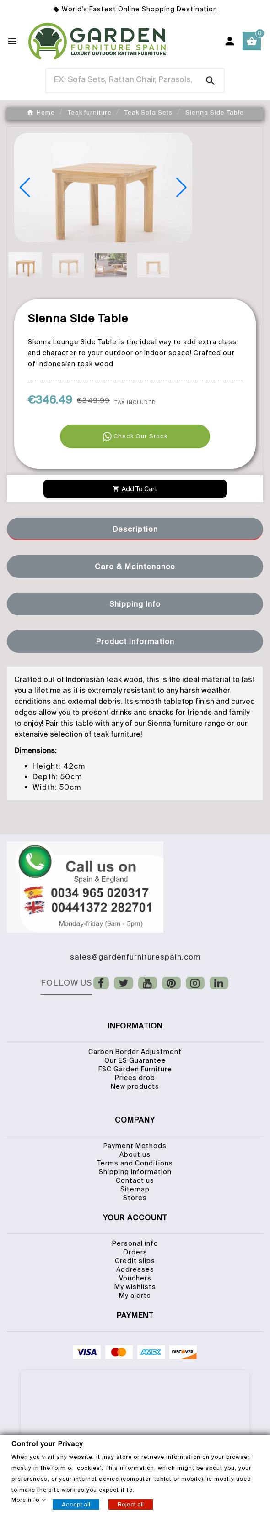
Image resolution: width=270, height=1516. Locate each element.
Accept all (76, 1503)
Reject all (131, 1503)
